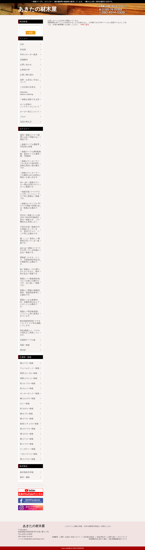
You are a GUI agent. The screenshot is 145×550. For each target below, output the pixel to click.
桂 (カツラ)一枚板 (27, 383)
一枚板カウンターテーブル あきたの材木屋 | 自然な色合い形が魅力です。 (29, 164)
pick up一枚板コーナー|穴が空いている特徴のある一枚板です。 (30, 250)
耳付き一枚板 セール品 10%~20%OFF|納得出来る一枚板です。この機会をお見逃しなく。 (30, 218)
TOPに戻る (84, 24)
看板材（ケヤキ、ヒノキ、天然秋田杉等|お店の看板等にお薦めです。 (30, 260)
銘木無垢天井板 (27, 472)
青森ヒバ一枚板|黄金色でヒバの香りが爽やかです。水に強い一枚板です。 (30, 282)
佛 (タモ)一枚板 (26, 434)
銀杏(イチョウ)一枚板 (29, 424)
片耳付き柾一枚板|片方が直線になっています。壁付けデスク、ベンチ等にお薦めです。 (30, 230)
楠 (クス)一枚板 (26, 363)
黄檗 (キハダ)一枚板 (28, 373)
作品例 (23, 49)
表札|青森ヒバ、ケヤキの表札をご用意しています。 (30, 332)
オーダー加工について (29, 112)
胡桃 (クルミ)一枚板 (28, 378)
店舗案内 (24, 60)
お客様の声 (25, 70)
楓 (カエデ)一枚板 (27, 398)
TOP (22, 44)
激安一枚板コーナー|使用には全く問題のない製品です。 (30, 137)
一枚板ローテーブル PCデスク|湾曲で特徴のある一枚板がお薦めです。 (30, 206)
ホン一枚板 (25, 404)
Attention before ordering (26, 93)
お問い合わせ (26, 65)
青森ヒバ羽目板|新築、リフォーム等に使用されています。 (30, 313)
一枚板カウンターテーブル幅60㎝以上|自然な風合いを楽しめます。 (30, 175)
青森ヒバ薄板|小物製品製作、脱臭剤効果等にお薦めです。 (30, 292)
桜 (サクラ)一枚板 (27, 429)
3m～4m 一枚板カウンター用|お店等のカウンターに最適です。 (30, 184)
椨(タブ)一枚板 (26, 414)
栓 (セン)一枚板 (26, 388)
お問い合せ (111, 537)
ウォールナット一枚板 (29, 368)
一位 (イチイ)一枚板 (28, 454)
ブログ (23, 117)
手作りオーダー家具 (28, 54)
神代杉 (23, 350)
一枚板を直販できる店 (29, 99)
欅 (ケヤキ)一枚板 (27, 459)
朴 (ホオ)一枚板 (26, 408)
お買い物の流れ (27, 75)
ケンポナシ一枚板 (27, 449)
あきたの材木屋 (37, 9)
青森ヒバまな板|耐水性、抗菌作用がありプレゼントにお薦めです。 (29, 303)
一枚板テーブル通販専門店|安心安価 (29, 145)
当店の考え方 (26, 122)
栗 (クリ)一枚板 (26, 439)
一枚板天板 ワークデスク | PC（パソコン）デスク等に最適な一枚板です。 (30, 195)
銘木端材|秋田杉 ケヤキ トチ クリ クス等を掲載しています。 (30, 323)
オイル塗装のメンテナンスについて (29, 105)
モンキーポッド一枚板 (29, 393)
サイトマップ (122, 537)
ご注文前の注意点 (27, 87)
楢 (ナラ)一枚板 (26, 419)
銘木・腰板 (25, 477)
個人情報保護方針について (118, 539)
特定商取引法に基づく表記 (98, 539)
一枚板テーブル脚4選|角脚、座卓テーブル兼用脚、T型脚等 (30, 154)
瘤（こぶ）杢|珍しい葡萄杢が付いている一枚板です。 (30, 240)
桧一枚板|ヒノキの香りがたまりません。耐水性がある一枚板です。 (30, 271)
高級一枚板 (25, 345)
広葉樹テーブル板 (27, 340)
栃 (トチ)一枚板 (26, 444)
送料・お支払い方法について (29, 81)
